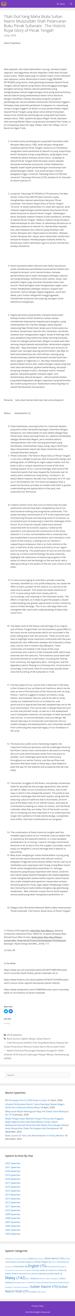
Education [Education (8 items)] (21, 1266)
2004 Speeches (12, 1233)
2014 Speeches (12, 1194)
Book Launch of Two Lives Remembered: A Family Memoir (34, 1135)
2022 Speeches (12, 1163)
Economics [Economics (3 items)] (63, 1262)
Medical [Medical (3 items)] (35, 1278)
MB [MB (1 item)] (28, 1279)
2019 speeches (12, 1175)
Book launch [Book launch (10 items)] (54, 1258)
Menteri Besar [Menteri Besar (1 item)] (46, 1279)
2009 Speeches (12, 1214)
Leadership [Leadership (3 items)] (43, 1273)
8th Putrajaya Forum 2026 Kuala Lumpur (26, 1100)
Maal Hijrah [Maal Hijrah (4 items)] (55, 1273)
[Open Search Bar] (71, 4)
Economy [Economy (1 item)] (9, 1267)
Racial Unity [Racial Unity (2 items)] (63, 1282)
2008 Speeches (12, 1218)
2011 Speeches (12, 1206)
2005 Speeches (12, 1229)
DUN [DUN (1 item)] (54, 1262)
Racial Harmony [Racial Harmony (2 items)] (51, 1282)
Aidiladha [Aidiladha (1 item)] (9, 1259)
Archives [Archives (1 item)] (18, 1259)
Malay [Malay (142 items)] (15, 1277)
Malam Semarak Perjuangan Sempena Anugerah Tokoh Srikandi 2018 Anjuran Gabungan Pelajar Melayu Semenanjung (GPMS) (36, 1054)
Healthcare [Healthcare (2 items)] (53, 1270)
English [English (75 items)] (37, 1266)
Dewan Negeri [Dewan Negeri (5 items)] (43, 1261)
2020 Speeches (12, 1171)
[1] (38, 360)
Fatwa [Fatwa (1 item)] (63, 1267)
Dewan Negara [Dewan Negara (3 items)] (26, 1262)
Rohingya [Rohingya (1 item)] (9, 1287)
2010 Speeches (12, 1210)
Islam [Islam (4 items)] (62, 1270)
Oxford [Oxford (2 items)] (32, 1282)
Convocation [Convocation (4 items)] (12, 1262)
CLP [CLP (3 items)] (67, 1258)
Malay (32, 1038)
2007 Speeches (12, 1222)
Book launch (13, 1038)
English (24, 1038)
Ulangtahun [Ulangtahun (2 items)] (34, 1292)
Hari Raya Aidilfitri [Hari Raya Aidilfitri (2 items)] (39, 1270)
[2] (29, 413)
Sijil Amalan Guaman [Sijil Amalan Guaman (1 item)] (22, 1287)
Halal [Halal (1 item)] (28, 1270)
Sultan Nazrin (43, 1038)
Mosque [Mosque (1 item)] (56, 1279)
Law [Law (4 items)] (33, 1273)
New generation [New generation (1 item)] (21, 1283)
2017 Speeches (12, 1182)
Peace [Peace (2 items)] (39, 1282)
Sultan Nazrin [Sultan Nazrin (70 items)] (44, 1286)
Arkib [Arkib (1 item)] (25, 1259)
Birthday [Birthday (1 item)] (41, 1259)
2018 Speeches (14, 1034)
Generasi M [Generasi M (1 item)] (10, 1270)
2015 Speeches (12, 1190)
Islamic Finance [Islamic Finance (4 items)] (13, 1273)
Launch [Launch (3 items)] (25, 1273)
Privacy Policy (37, 1306)
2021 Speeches (12, 1167)
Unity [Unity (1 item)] (43, 1292)
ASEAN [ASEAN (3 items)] (32, 1258)
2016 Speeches (12, 1186)
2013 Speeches (12, 1198)
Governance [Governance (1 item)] (20, 1270)
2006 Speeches (12, 1225)
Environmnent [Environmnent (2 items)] (53, 1267)
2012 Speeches (12, 1202)
